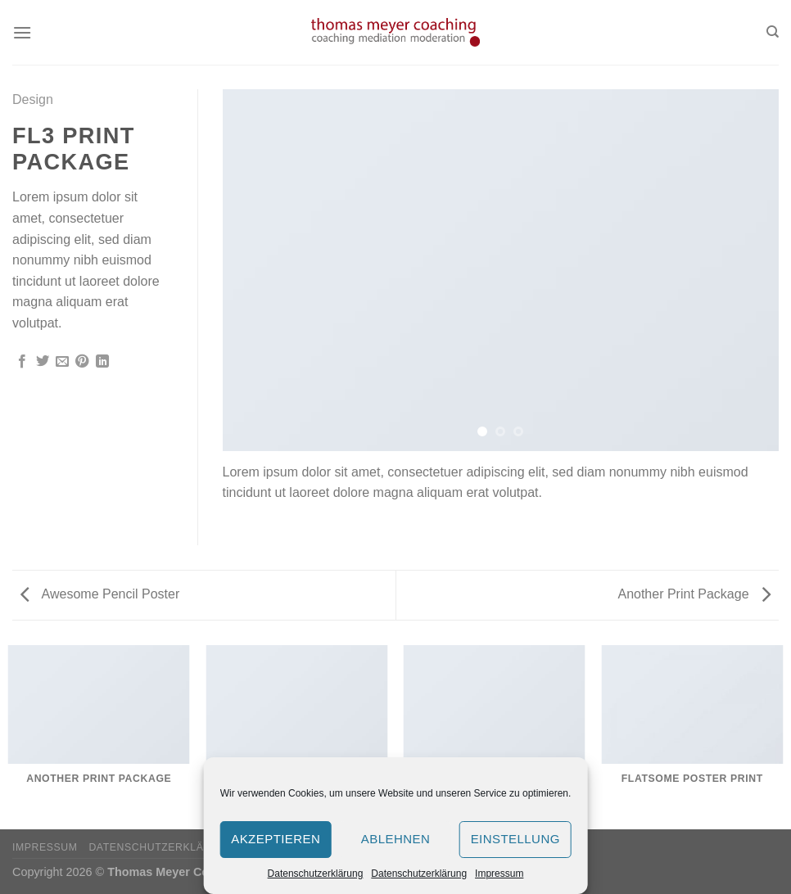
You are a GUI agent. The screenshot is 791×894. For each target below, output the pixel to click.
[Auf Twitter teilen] (42, 361)
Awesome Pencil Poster (99, 594)
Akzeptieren (275, 839)
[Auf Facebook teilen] (22, 361)
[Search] (772, 31)
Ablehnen (395, 839)
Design (32, 99)
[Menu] (22, 32)
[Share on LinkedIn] (102, 361)
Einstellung (515, 839)
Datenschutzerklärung (316, 873)
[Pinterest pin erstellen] (81, 361)
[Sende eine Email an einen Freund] (62, 361)
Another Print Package (694, 594)
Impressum (499, 873)
